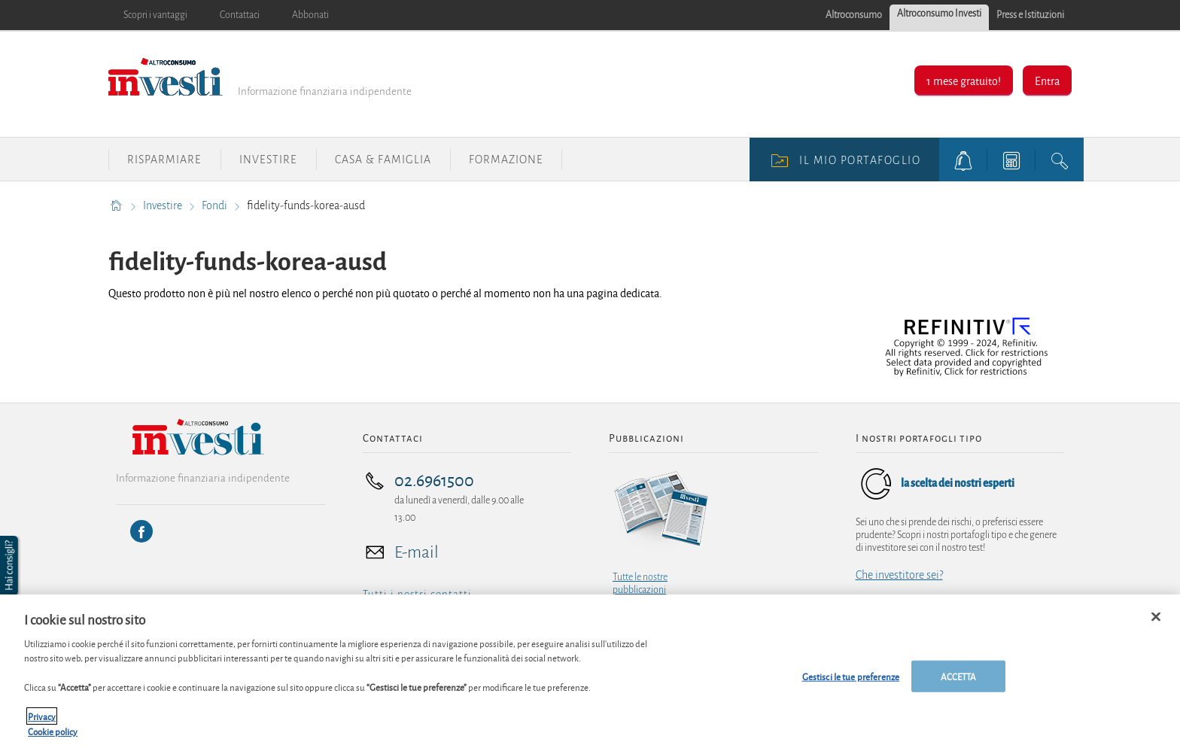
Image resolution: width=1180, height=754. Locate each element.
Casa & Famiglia (383, 160)
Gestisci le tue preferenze (850, 683)
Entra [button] (1047, 80)
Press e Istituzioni (1030, 15)
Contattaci (240, 15)
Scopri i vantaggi (155, 15)
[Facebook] (141, 531)
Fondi (216, 205)
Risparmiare (164, 160)
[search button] (1060, 159)
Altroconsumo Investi (939, 13)
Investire (268, 160)
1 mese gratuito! (963, 80)
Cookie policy (53, 738)
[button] (10, 566)
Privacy (42, 723)
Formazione (506, 160)
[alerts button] (963, 159)
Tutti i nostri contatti (417, 594)
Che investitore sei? (899, 575)
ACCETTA (959, 683)
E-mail (416, 552)
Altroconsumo (854, 15)
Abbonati (310, 15)
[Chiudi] (1155, 623)
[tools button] (1011, 159)
